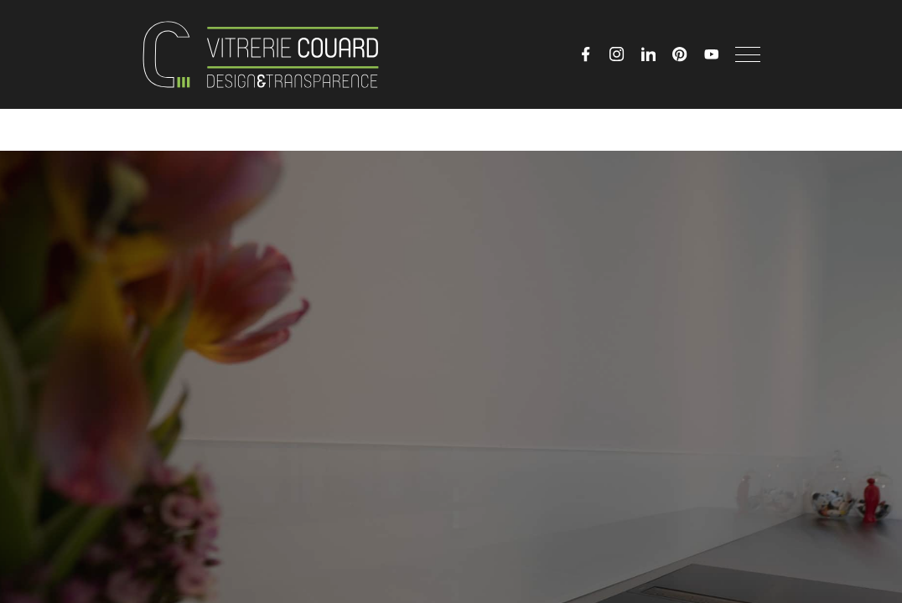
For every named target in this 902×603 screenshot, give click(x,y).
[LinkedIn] (648, 54)
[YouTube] (711, 54)
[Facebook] (586, 54)
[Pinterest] (679, 54)
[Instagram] (617, 54)
